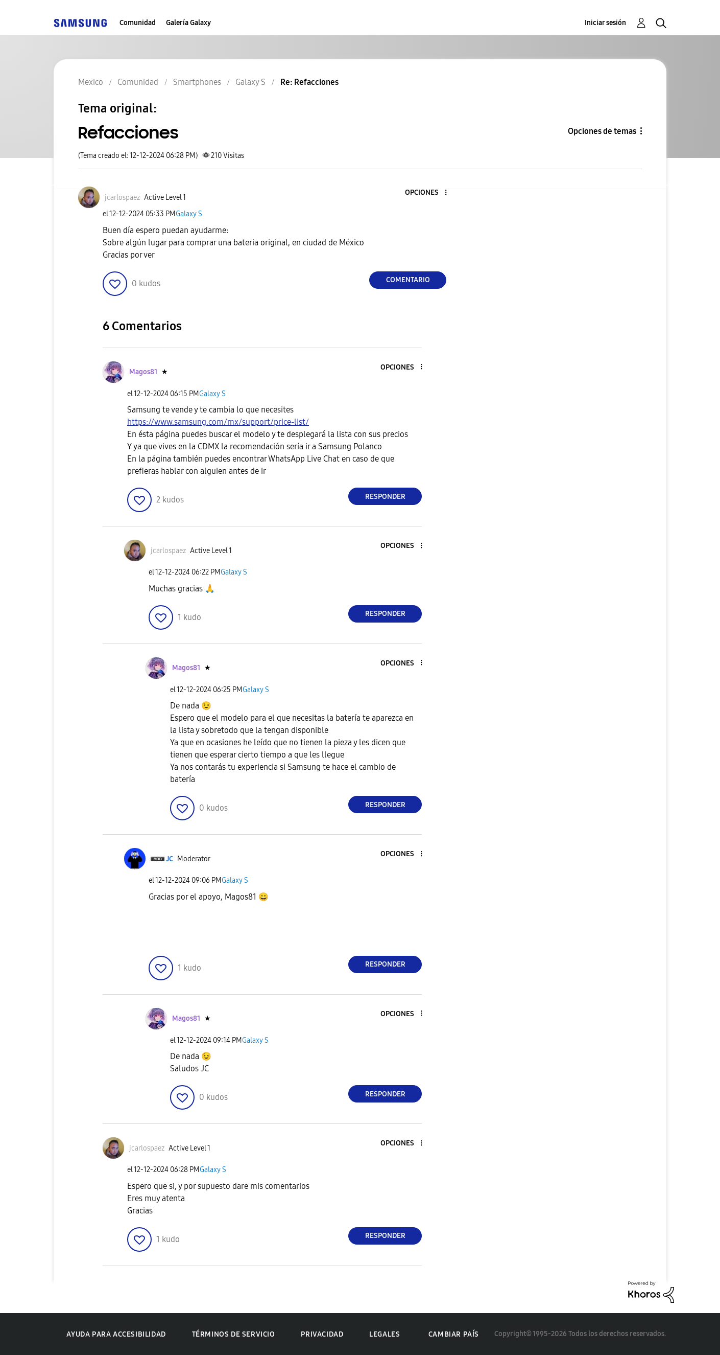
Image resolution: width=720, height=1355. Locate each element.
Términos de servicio (233, 1334)
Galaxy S (189, 214)
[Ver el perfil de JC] (169, 859)
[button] (429, 193)
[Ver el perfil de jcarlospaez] (122, 197)
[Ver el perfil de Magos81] (143, 372)
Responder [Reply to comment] (385, 496)
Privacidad (322, 1334)
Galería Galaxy (188, 22)
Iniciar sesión (605, 22)
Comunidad (137, 22)
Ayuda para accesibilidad (115, 1334)
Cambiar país (453, 1334)
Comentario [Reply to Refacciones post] (408, 279)
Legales (384, 1334)
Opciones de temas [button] (602, 131)
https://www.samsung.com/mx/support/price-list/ (218, 422)
